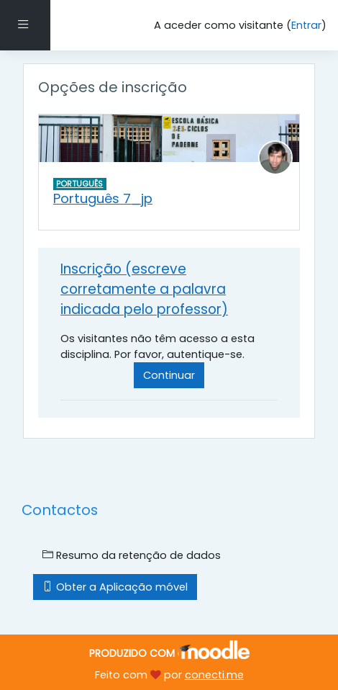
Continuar (169, 375)
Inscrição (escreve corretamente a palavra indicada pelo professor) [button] (144, 289)
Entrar (306, 25)
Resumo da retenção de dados (131, 555)
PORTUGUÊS (79, 183)
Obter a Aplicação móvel (115, 587)
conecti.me (214, 675)
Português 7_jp (102, 198)
